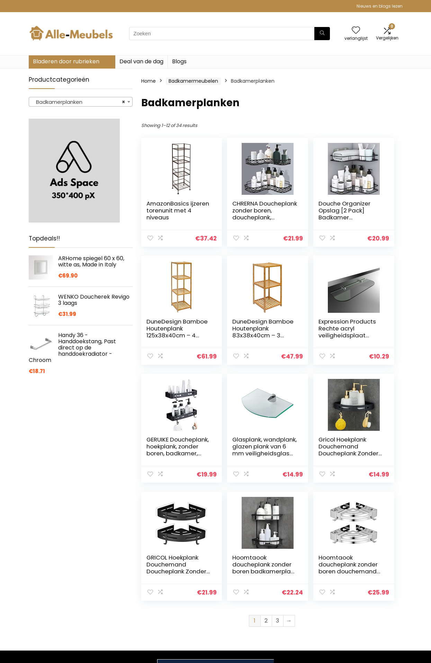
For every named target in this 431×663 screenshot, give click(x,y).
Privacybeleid (362, 581)
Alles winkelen (301, 591)
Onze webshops (304, 610)
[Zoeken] (322, 33)
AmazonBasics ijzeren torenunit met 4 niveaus (168, 213)
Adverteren (298, 620)
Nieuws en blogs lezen (380, 6)
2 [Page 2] (266, 503)
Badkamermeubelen (193, 81)
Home (148, 81)
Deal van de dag (141, 61)
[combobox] (81, 102)
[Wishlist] (356, 30)
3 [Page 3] (277, 503)
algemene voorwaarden (362, 594)
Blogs (179, 61)
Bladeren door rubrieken (66, 61)
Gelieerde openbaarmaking (367, 610)
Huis (290, 581)
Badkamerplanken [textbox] (78, 102)
